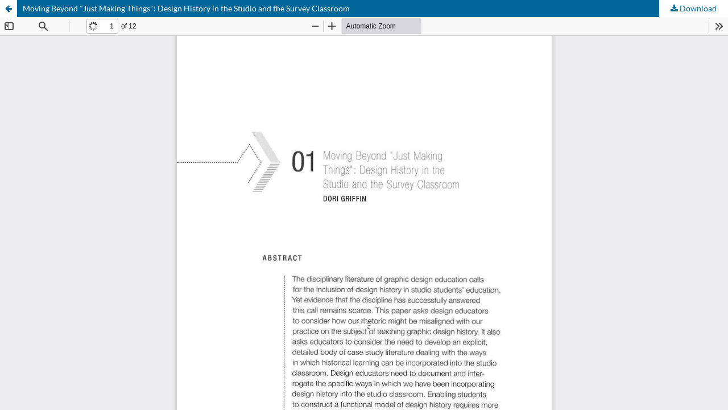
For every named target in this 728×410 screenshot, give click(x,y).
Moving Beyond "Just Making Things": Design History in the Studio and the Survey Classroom (186, 8)
